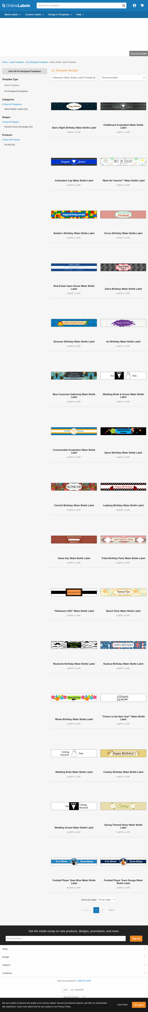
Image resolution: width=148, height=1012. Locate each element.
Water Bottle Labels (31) (16, 109)
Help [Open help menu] (80, 14)
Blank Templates (11, 85)
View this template (138, 53)
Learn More (122, 1004)
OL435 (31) (9, 144)
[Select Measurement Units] (74, 997)
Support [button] (6, 965)
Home (5, 62)
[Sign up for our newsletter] (66, 938)
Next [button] (111, 910)
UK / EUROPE (77, 990)
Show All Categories (12, 104)
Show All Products (11, 140)
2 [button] (102, 910)
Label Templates (16, 62)
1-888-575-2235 (84, 981)
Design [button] (5, 957)
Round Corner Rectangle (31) (18, 127)
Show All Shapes (10, 122)
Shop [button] (5, 949)
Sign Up (136, 938)
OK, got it (139, 1005)
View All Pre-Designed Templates (24, 71)
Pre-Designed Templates (37, 62)
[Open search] (123, 5)
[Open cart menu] (142, 5)
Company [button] (7, 973)
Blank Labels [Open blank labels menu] (12, 14)
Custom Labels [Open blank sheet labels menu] (34, 14)
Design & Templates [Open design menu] (60, 14)
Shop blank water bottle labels (40, 44)
